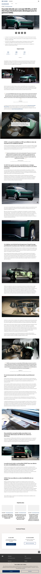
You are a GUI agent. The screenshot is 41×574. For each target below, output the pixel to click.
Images (12, 3)
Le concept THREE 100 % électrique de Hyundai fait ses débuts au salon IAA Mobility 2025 (7, 516)
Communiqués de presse (11, 558)
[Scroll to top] (39, 552)
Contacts (20, 57)
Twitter (22, 33)
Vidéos (16, 3)
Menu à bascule (38, 1)
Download (12, 77)
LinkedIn (25, 33)
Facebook (19, 33)
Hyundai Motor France (28, 558)
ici (28, 125)
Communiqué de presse (5, 3)
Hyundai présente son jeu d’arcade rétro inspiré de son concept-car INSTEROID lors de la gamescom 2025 (20, 517)
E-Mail (16, 33)
